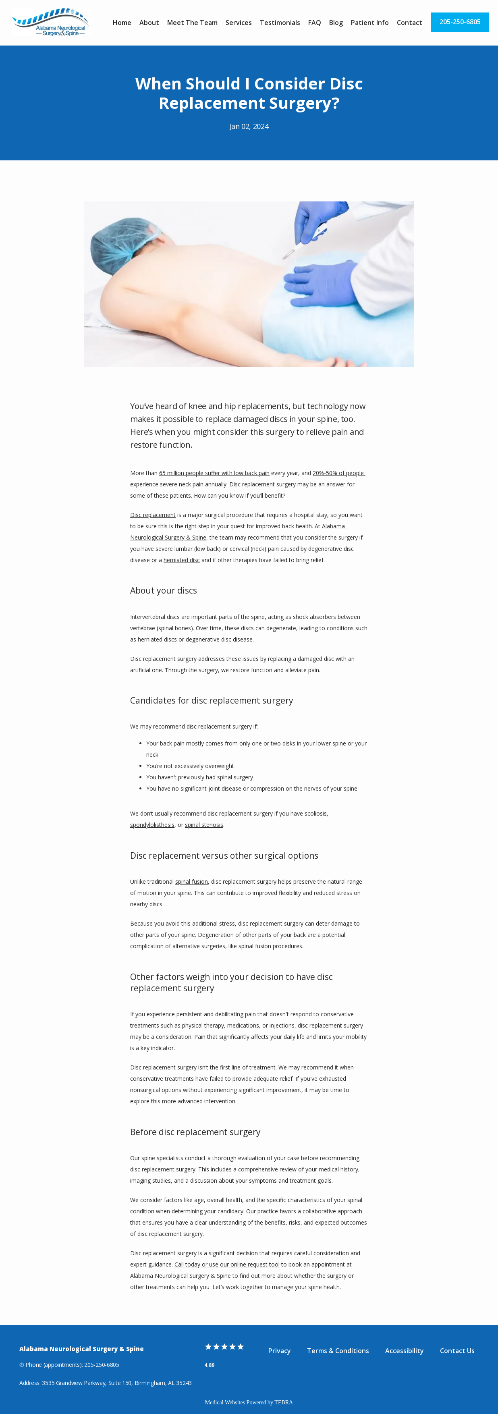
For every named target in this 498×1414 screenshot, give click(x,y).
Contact (409, 22)
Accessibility (404, 1350)
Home (122, 22)
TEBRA (283, 1402)
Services (239, 22)
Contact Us (457, 1350)
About (149, 22)
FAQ (314, 22)
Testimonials (280, 22)
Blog (336, 22)
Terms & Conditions (338, 1350)
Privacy (279, 1350)
